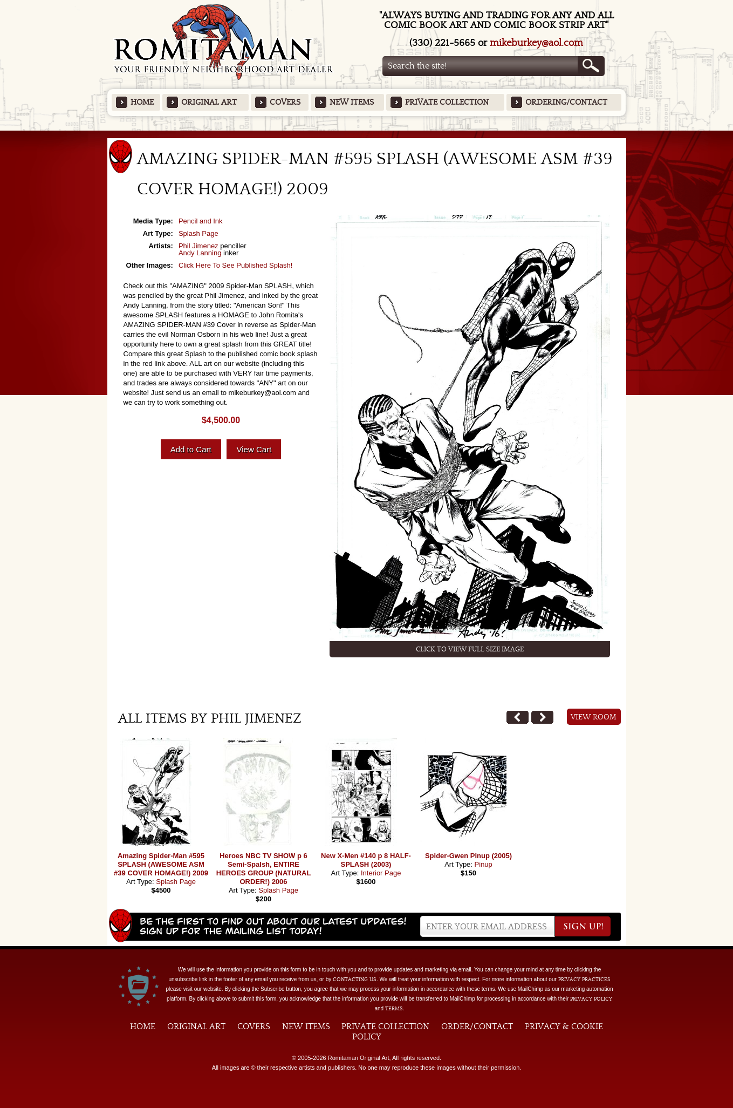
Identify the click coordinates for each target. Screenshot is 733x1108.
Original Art (209, 102)
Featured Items (366, 134)
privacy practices (584, 979)
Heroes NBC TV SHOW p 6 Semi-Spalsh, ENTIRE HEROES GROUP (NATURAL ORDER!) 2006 (263, 869)
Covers (285, 102)
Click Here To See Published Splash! (236, 265)
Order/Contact (477, 1026)
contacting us (354, 979)
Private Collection (447, 102)
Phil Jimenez (198, 246)
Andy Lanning (200, 253)
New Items (352, 102)
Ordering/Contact (566, 102)
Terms (394, 1008)
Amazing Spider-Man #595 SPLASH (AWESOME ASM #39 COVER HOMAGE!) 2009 (161, 864)
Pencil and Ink (201, 221)
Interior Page (381, 873)
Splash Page (198, 233)
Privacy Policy (591, 999)
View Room (593, 717)
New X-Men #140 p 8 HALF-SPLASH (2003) (366, 860)
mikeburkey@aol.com (536, 43)
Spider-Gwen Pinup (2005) (468, 856)
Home (142, 102)
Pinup (483, 864)
